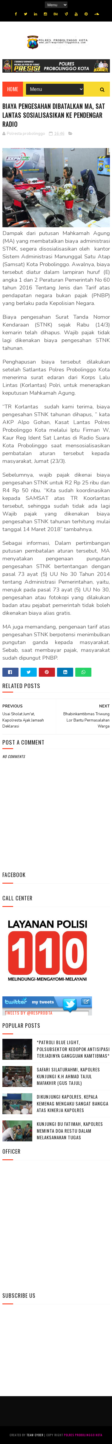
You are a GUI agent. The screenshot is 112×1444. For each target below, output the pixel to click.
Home (12, 89)
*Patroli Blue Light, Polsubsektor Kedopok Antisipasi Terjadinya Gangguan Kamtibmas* (73, 1049)
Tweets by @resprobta (29, 1013)
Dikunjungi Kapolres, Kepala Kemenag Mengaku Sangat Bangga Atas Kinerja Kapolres (72, 1103)
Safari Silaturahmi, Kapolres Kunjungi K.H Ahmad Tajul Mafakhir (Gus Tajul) (68, 1076)
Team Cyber (35, 1435)
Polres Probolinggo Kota (83, 1435)
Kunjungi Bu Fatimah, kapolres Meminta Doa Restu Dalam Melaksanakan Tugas (70, 1130)
